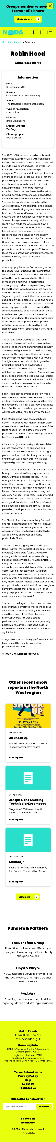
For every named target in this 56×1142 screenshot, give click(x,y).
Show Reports (15, 42)
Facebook (28, 1118)
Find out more (24, 19)
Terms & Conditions (28, 1072)
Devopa (31, 1132)
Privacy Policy (28, 1076)
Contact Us (28, 1088)
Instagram (28, 1122)
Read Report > (16, 757)
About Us (28, 1084)
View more (24, 896)
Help (28, 1080)
